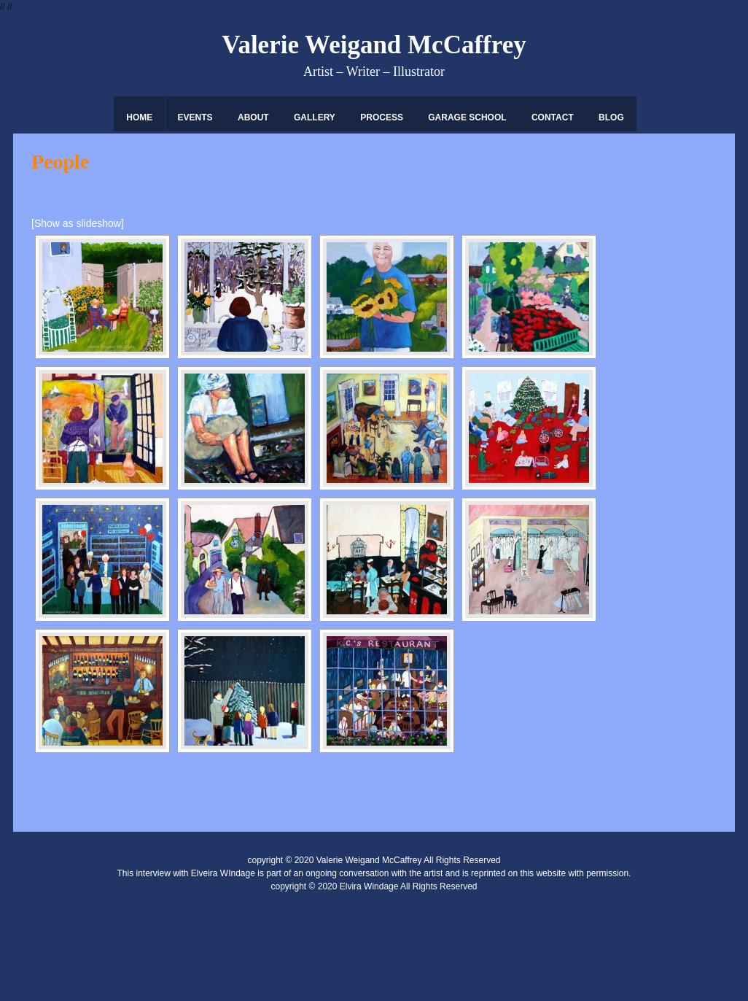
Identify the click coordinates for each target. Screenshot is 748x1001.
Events (195, 117)
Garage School (467, 117)
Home (139, 117)
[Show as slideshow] (77, 223)
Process (381, 117)
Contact (552, 117)
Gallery (314, 117)
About (253, 117)
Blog (611, 117)
